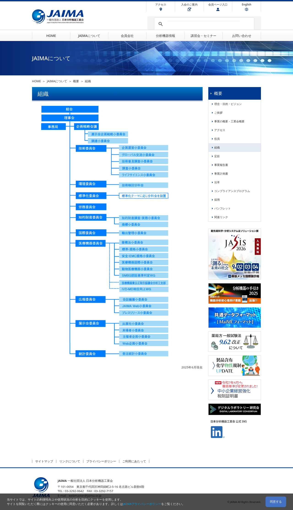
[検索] (203, 24)
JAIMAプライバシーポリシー (142, 504)
